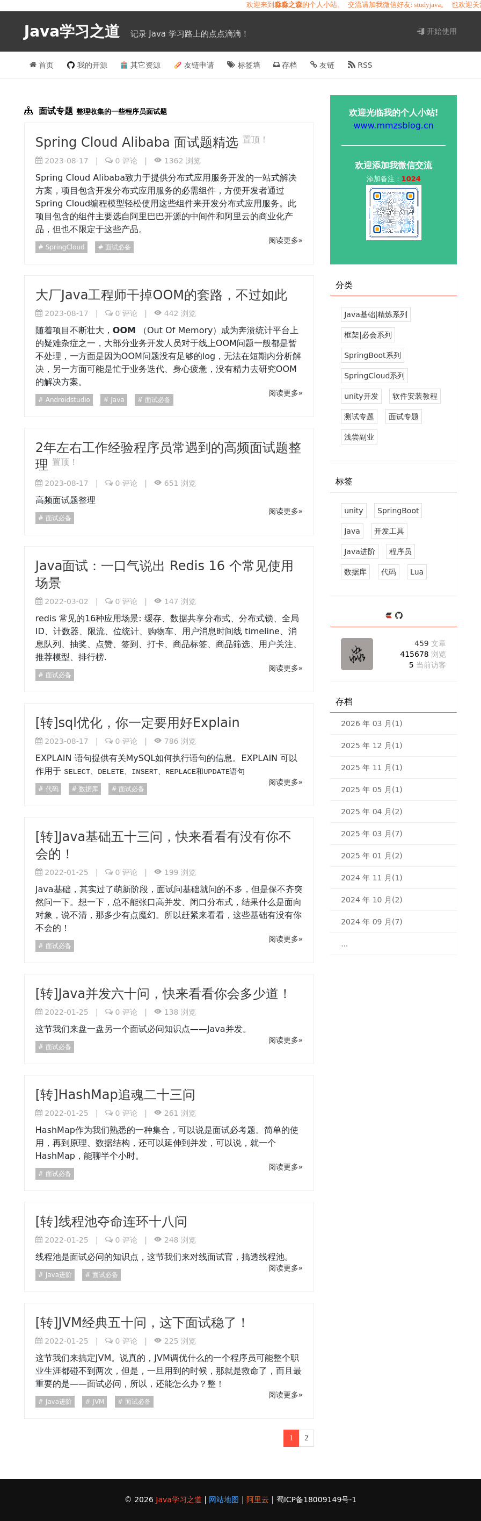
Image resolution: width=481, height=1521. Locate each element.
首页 (42, 65)
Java (116, 400)
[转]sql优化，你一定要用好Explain (137, 722)
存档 (285, 65)
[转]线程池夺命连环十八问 (111, 1221)
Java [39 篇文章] (352, 531)
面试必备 (117, 247)
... (344, 943)
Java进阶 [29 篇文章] (359, 551)
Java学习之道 (74, 31)
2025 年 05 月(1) (372, 789)
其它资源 (140, 65)
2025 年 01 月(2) (372, 855)
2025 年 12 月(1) (372, 745)
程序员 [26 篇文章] (400, 551)
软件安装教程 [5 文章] (415, 396)
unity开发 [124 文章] (361, 396)
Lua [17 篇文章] (417, 572)
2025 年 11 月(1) (372, 767)
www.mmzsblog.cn (394, 125)
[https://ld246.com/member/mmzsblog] (390, 616)
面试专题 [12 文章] (404, 416)
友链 (322, 65)
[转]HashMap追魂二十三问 (115, 1094)
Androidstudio (66, 400)
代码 (51, 789)
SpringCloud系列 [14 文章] (374, 375)
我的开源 (87, 65)
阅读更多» (285, 240)
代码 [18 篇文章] (388, 572)
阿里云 (258, 1499)
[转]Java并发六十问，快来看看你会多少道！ (163, 993)
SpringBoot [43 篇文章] (398, 510)
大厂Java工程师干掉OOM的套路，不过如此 (161, 295)
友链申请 (194, 65)
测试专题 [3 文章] (359, 416)
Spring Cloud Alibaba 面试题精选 (139, 142)
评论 (126, 160)
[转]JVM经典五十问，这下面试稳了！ (142, 1322)
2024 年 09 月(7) (372, 921)
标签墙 (243, 65)
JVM (98, 1401)
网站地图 (225, 1499)
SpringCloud (64, 247)
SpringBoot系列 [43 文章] (372, 355)
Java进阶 (57, 1275)
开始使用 (437, 31)
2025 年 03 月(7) (372, 833)
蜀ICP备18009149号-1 (316, 1499)
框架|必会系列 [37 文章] (368, 335)
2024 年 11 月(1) (372, 877)
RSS (360, 65)
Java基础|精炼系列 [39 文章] (375, 314)
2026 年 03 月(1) (372, 723)
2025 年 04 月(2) (372, 811)
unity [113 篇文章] (353, 510)
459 (430, 643)
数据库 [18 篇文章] (355, 572)
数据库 (87, 789)
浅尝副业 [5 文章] (359, 437)
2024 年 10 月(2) (372, 899)
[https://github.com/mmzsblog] (399, 616)
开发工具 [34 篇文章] (389, 531)
